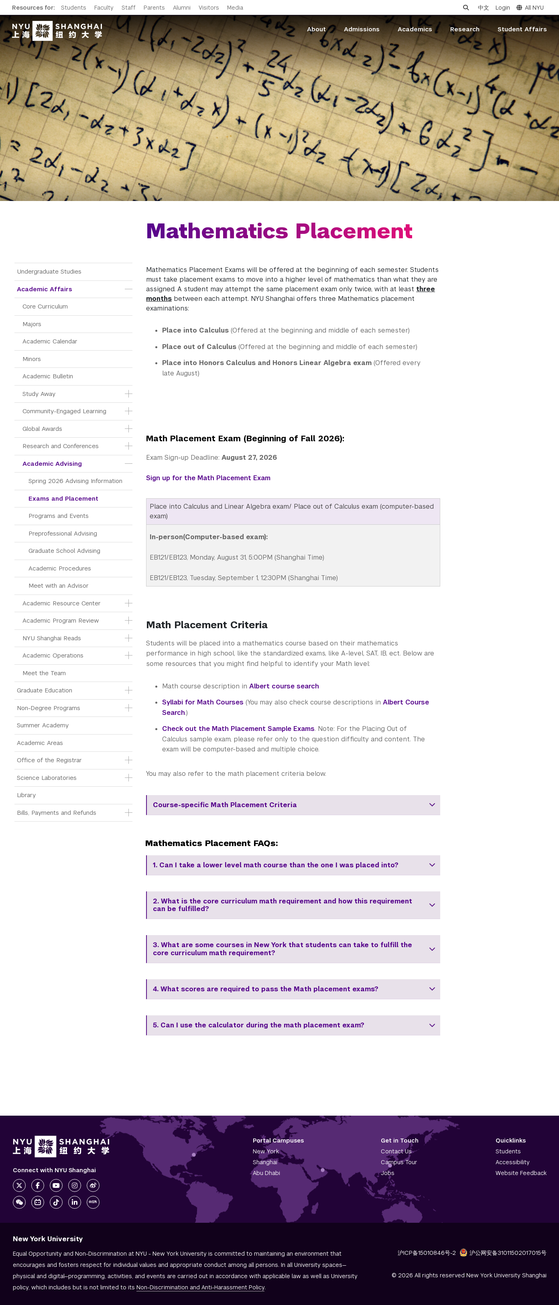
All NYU (530, 7)
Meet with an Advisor (58, 585)
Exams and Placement (63, 498)
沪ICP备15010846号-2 (427, 1252)
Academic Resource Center (61, 603)
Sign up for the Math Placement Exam (208, 478)
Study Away (38, 394)
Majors (31, 324)
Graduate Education (44, 690)
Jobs (387, 1173)
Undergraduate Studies (49, 271)
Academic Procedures (59, 568)
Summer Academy (43, 725)
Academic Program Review (60, 620)
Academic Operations (52, 655)
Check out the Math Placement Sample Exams (238, 729)
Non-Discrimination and (200, 1287)
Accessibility (513, 1162)
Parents (154, 7)
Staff (129, 7)
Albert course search (284, 686)
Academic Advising (52, 463)
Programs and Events (58, 516)
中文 (483, 7)
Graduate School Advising (64, 550)
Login (503, 7)
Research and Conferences (60, 446)
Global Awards (42, 428)
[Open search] (466, 7)
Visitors (209, 7)
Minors (31, 359)
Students (73, 7)
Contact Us (396, 1151)
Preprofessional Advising (62, 533)
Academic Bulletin (47, 376)
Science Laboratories (47, 777)
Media (235, 7)
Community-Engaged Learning (64, 411)
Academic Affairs (44, 289)
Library (26, 795)
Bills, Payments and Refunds (56, 812)
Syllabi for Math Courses (203, 702)
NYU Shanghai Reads (51, 638)
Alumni (182, 7)
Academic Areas (40, 743)
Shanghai (265, 1162)
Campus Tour (399, 1162)
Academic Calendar (49, 341)
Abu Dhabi (266, 1173)
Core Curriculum (45, 306)
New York (266, 1151)
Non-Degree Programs (48, 708)
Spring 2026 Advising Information (75, 481)
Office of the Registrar (49, 760)
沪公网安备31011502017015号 (503, 1252)
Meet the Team (44, 673)
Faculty (104, 7)
